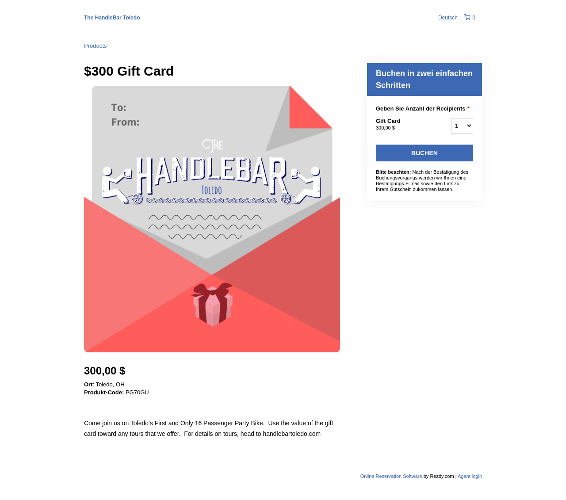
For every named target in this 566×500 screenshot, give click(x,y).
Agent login (470, 476)
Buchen (424, 152)
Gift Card (402, 125)
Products (95, 45)
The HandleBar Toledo (112, 18)
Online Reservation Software (391, 476)
